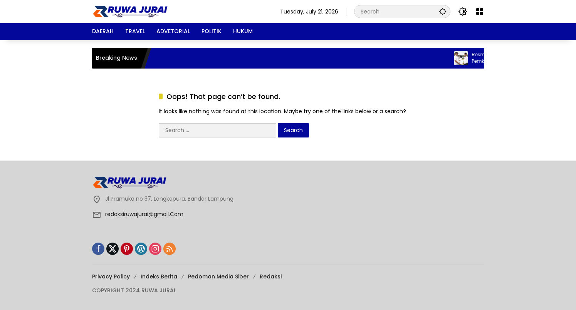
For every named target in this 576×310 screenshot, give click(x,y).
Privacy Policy (111, 276)
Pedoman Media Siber (218, 276)
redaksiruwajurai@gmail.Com (144, 214)
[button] (442, 11)
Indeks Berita (159, 276)
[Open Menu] (479, 11)
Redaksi (271, 276)
